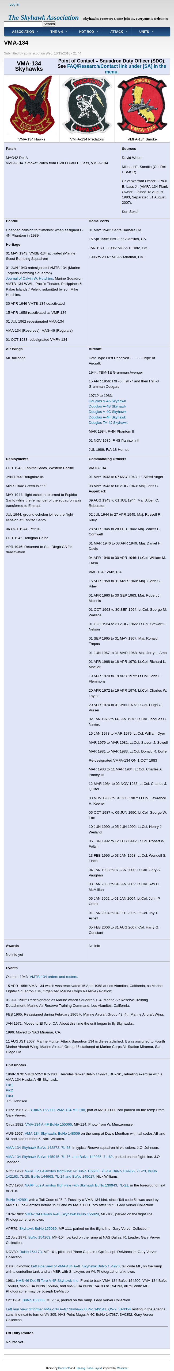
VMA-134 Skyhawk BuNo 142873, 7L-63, (38, 1148)
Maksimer (122, 1368)
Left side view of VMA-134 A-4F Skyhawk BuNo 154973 (75, 1266)
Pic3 (9, 1096)
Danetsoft (64, 1368)
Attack (116, 32)
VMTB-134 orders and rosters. (54, 977)
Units (144, 32)
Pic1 (9, 1085)
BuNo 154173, (31, 1252)
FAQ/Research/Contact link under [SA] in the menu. (116, 69)
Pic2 (9, 1090)
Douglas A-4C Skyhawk (107, 412)
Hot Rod (86, 32)
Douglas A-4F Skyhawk (107, 417)
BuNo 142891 (17, 1200)
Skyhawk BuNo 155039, (38, 1229)
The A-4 (56, 32)
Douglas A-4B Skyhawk (107, 406)
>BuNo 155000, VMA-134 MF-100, (58, 1110)
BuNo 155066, (34, 1300)
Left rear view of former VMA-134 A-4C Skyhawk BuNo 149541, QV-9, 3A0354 (68, 1309)
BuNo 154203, (39, 1237)
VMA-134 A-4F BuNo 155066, (49, 1124)
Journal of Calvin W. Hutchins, (30, 278)
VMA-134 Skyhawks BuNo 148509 (52, 1133)
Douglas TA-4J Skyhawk (108, 423)
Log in (14, 4)
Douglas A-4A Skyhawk (107, 401)
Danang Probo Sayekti (88, 1368)
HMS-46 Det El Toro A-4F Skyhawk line (47, 1281)
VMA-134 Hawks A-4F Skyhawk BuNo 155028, (62, 1214)
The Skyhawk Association (43, 17)
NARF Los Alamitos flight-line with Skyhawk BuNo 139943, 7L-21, (77, 1185)
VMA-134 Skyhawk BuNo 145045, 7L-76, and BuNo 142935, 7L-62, (60, 1157)
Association (23, 32)
